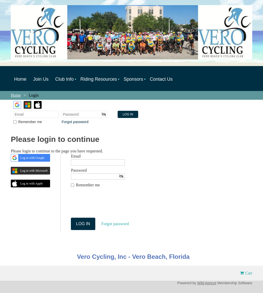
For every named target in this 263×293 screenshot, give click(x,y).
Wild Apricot (206, 283)
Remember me (30, 122)
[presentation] (110, 205)
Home (16, 95)
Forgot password (75, 122)
